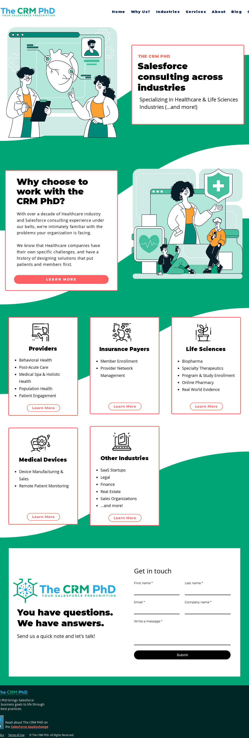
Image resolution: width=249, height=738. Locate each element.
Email (139, 602)
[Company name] (206, 610)
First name (143, 583)
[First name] (155, 591)
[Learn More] (61, 279)
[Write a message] (182, 635)
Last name (194, 583)
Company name (198, 602)
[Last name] (206, 591)
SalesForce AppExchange (29, 727)
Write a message (148, 621)
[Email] (155, 610)
